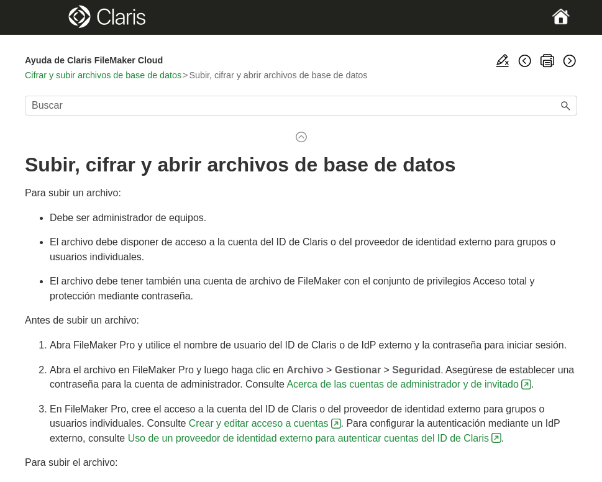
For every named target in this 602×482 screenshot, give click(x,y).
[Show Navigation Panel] (51, 17)
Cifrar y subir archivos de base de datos (103, 75)
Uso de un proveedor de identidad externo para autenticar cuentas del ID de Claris (308, 438)
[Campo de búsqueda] (301, 106)
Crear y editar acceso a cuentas (259, 423)
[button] (566, 106)
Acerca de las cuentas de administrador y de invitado (402, 384)
